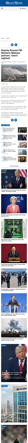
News (2, 38)
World (8, 38)
